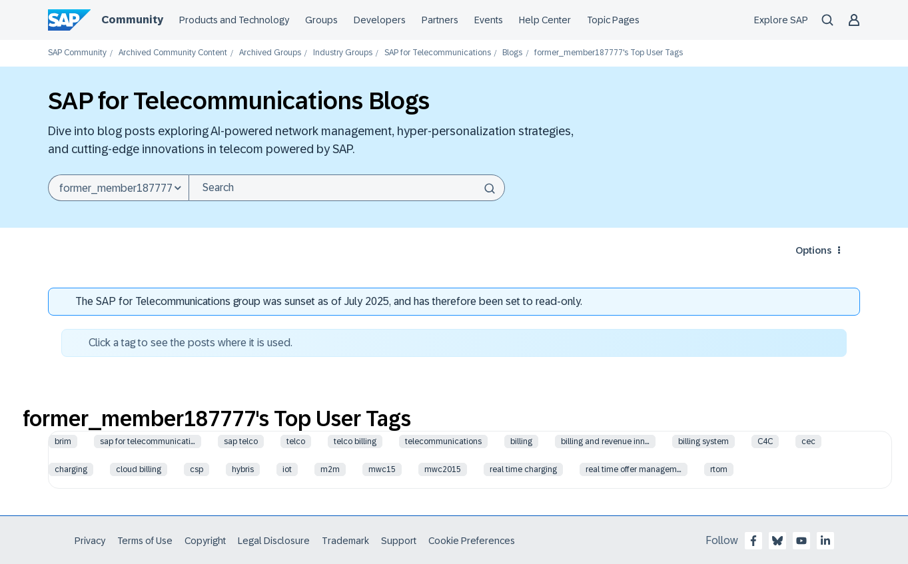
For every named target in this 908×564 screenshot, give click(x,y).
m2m (330, 469)
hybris (243, 469)
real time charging (523, 469)
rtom (718, 469)
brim (63, 441)
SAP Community (77, 53)
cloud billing (138, 469)
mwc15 (382, 469)
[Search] (347, 187)
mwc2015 (442, 469)
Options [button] (813, 250)
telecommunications (443, 441)
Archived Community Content (173, 53)
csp (196, 469)
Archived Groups (270, 53)
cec (808, 441)
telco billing (355, 441)
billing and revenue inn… (605, 441)
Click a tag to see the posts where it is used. (190, 342)
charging (71, 469)
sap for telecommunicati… (147, 441)
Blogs (512, 53)
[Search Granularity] (118, 187)
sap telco (241, 441)
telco (295, 441)
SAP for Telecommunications (437, 53)
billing (521, 441)
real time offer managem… (633, 469)
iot (287, 469)
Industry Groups (342, 53)
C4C (765, 441)
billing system (703, 441)
